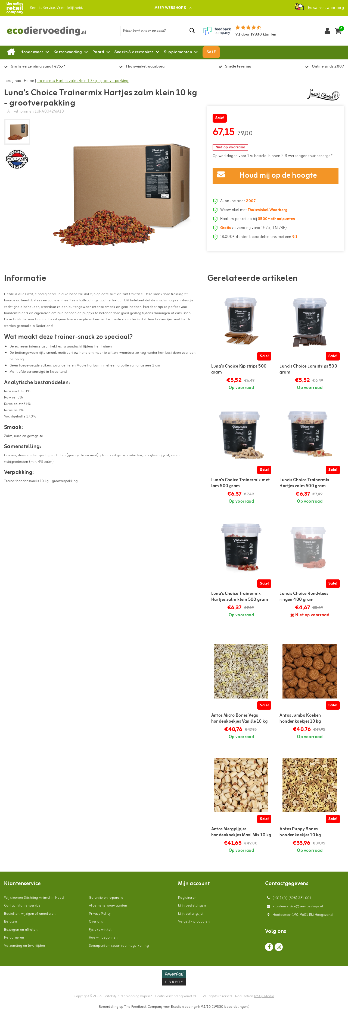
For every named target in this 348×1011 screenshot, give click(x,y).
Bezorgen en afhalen (21, 930)
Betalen (10, 921)
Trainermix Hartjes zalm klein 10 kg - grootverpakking (83, 81)
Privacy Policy (100, 914)
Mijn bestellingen (192, 905)
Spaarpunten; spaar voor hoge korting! (119, 946)
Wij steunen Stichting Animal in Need (34, 898)
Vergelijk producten (194, 921)
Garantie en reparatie (106, 898)
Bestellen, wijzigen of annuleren (29, 914)
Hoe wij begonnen (103, 937)
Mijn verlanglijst (190, 914)
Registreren (187, 898)
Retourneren (14, 937)
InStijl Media (264, 996)
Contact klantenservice (22, 905)
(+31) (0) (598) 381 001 (288, 898)
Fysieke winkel (100, 930)
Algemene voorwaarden (108, 905)
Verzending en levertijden (24, 946)
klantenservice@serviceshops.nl (294, 906)
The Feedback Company (143, 1007)
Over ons (96, 921)
